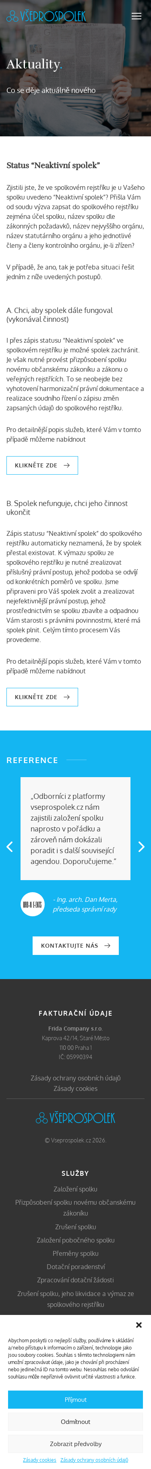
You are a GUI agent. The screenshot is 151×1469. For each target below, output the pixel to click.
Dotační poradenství (76, 1267)
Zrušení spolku (75, 1227)
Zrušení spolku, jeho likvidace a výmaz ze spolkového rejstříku (75, 1299)
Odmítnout (75, 1422)
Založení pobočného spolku (76, 1240)
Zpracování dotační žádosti (75, 1280)
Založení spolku (75, 1189)
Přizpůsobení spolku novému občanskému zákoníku (75, 1207)
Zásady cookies (39, 1460)
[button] (139, 1325)
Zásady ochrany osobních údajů (94, 1460)
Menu (136, 16)
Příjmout (76, 1399)
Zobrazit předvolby (75, 1444)
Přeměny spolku (76, 1253)
